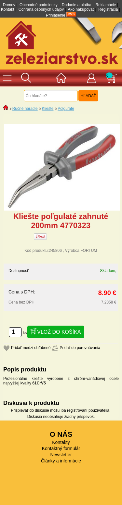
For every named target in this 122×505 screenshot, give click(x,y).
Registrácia (108, 9)
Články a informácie (61, 460)
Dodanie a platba (76, 5)
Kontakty (61, 442)
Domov (9, 5)
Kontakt (7, 9)
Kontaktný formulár (61, 448)
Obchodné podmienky (39, 5)
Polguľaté (66, 108)
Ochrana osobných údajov (41, 9)
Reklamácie (106, 5)
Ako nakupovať (81, 9)
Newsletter (61, 454)
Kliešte (47, 108)
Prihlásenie (55, 15)
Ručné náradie (25, 108)
